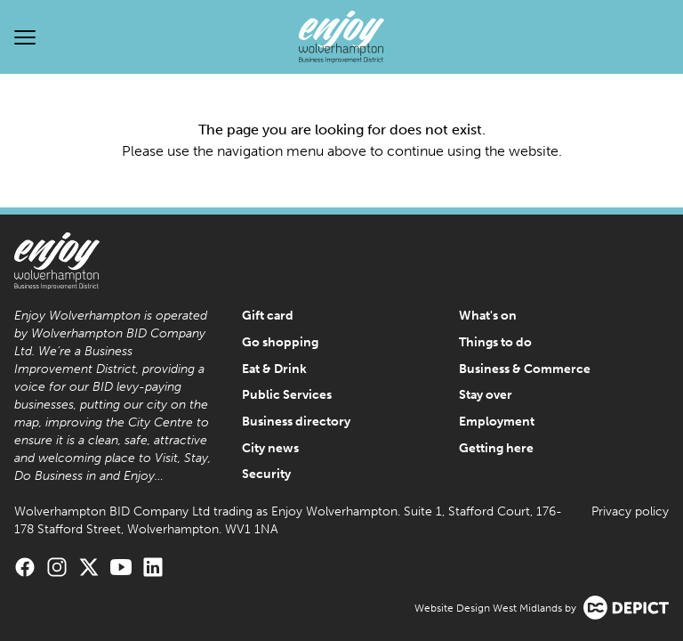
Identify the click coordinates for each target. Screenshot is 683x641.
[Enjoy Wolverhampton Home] (341, 37)
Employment (496, 421)
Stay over (485, 394)
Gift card (267, 315)
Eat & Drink (274, 369)
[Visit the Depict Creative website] (626, 608)
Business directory (296, 421)
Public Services (287, 394)
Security (266, 474)
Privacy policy (630, 511)
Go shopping (280, 342)
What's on (488, 315)
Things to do (495, 342)
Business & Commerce (525, 369)
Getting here (496, 448)
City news (270, 448)
